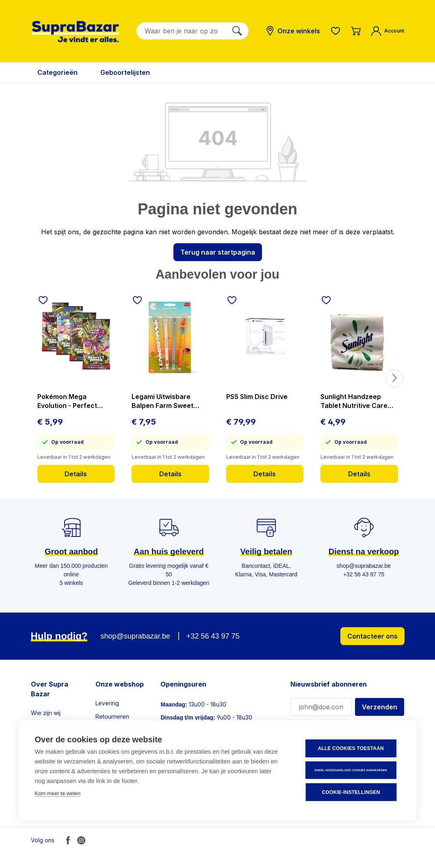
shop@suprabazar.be (135, 636)
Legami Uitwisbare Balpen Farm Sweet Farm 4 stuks (162, 401)
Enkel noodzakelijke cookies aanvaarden (351, 770)
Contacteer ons (372, 636)
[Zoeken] (237, 30)
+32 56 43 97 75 (213, 636)
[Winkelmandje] (356, 30)
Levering (107, 703)
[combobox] (181, 30)
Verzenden (379, 707)
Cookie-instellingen (351, 792)
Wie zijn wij (46, 712)
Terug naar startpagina (217, 252)
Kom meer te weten (58, 794)
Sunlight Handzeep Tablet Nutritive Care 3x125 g (353, 401)
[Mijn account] (387, 30)
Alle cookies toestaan (351, 749)
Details (76, 474)
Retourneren (112, 716)
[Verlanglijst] (335, 30)
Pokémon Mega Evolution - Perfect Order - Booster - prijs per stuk (72, 401)
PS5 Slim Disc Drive (257, 397)
